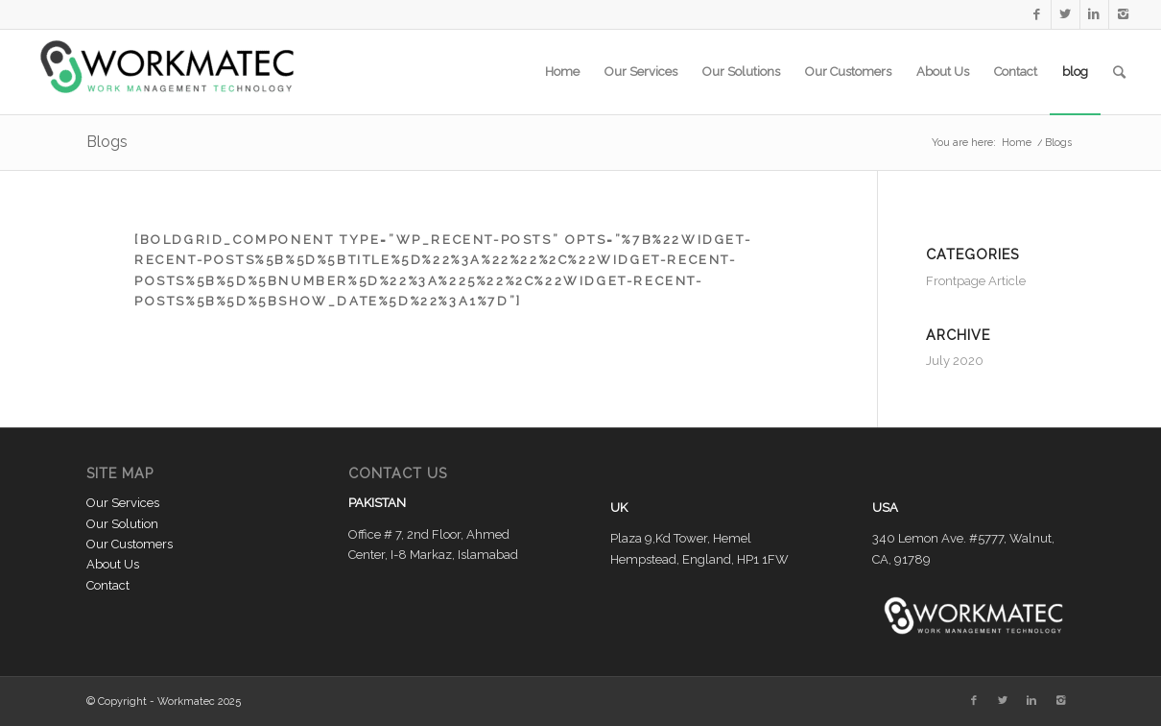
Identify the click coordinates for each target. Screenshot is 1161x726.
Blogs (107, 142)
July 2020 (954, 360)
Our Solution (122, 524)
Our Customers (129, 544)
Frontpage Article (976, 281)
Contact (108, 585)
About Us (112, 564)
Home (1016, 142)
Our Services (122, 503)
